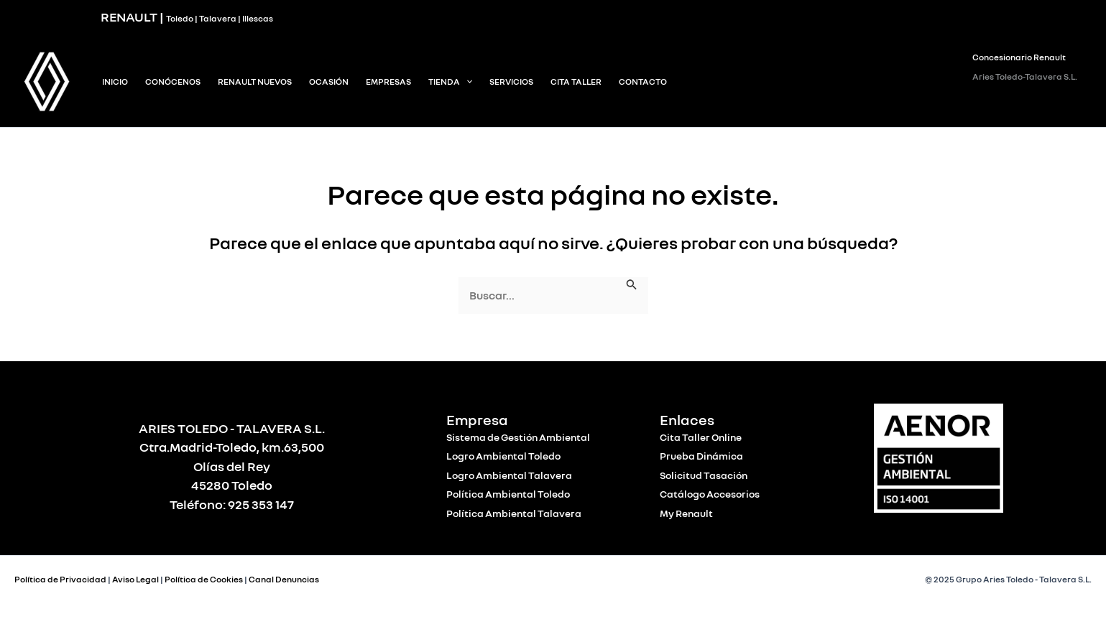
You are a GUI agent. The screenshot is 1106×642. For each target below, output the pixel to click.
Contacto (643, 81)
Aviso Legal (135, 579)
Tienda (450, 82)
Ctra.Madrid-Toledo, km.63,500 (231, 447)
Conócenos (173, 81)
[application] (466, 82)
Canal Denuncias (284, 579)
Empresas (388, 81)
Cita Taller (576, 81)
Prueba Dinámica (701, 456)
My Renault (686, 513)
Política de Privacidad (60, 579)
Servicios (511, 81)
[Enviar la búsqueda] (631, 284)
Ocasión (329, 81)
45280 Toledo (231, 485)
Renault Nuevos (255, 81)
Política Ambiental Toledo (508, 494)
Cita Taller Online (701, 437)
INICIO (115, 81)
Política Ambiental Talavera (513, 513)
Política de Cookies (204, 579)
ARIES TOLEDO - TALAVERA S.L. (232, 428)
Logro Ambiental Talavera (509, 475)
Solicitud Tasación (703, 475)
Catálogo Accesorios (710, 494)
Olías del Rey (231, 466)
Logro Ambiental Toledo (503, 456)
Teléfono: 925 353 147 (232, 504)
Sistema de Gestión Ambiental (518, 437)
